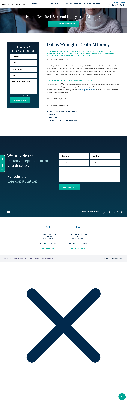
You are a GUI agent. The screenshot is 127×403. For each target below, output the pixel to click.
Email (14, 75)
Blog (89, 4)
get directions (49, 248)
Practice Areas (52, 4)
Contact (96, 4)
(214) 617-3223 (116, 5)
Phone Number (17, 69)
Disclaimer (43, 258)
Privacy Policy (50, 258)
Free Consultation (90, 212)
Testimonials (79, 4)
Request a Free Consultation (63, 23)
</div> (13, 396)
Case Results (66, 4)
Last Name (16, 63)
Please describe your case (21, 81)
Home (34, 4)
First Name (16, 57)
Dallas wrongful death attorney (87, 90)
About (41, 4)
